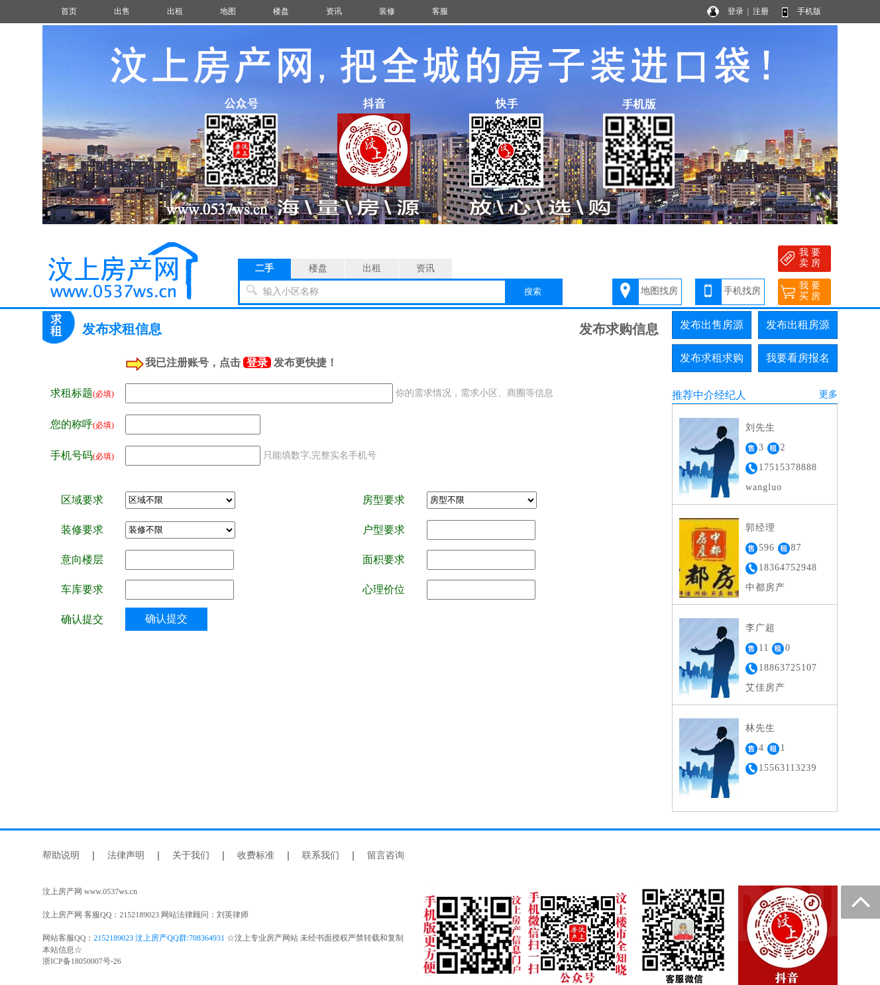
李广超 (760, 628)
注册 (761, 11)
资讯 (334, 11)
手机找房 (742, 291)
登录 (735, 11)
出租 (175, 11)
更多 (828, 394)
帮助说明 (61, 855)
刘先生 (760, 427)
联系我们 (320, 855)
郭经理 (760, 528)
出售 (122, 11)
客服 (440, 11)
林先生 (760, 728)
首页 (69, 11)
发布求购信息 (619, 329)
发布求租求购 (711, 357)
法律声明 (125, 855)
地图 (228, 11)
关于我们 (190, 855)
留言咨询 (385, 855)
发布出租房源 (798, 324)
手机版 (809, 11)
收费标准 (255, 855)
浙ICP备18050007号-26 (81, 961)
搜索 (532, 291)
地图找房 (659, 291)
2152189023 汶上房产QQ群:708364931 (159, 938)
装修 (387, 11)
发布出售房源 (711, 324)
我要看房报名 (798, 357)
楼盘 (281, 11)
